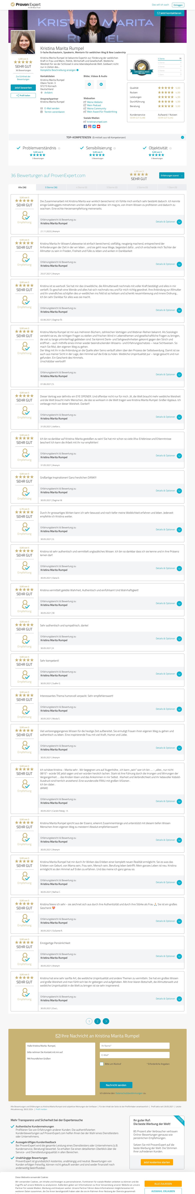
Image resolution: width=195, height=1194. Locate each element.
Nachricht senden (116, 1085)
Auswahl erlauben (163, 1170)
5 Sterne (161, 58)
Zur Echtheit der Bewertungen (23, 78)
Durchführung (137, 101)
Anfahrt (48, 92)
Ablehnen (163, 1179)
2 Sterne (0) (142, 187)
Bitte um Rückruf (113, 1063)
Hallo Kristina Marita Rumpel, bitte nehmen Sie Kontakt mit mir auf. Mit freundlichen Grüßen (60, 1069)
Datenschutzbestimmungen (41, 1179)
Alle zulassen (163, 1162)
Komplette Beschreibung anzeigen (59, 70)
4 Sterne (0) (81, 187)
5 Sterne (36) (51, 187)
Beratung (135, 106)
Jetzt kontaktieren (169, 13)
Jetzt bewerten (23, 88)
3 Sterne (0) (111, 187)
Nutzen (134, 92)
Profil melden (41, 1109)
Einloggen (178, 5)
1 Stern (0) (172, 187)
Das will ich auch (160, 4)
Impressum (20, 1179)
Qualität (134, 88)
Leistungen (136, 97)
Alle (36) (22, 187)
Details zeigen (119, 1188)
